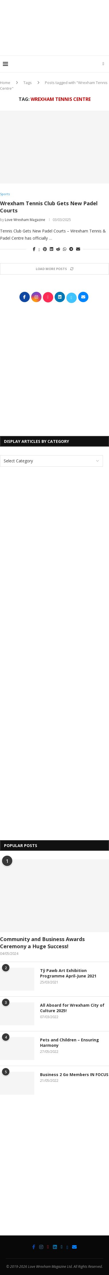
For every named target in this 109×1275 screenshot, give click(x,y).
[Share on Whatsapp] (64, 249)
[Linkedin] (55, 1247)
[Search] (103, 64)
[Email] (74, 1247)
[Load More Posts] (54, 268)
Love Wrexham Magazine (25, 219)
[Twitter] (62, 1247)
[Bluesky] (67, 1247)
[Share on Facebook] (34, 249)
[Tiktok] (48, 1247)
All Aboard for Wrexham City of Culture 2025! (72, 1008)
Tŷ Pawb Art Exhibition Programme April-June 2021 (68, 973)
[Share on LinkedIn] (51, 249)
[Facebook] (33, 1247)
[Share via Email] (78, 249)
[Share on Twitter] (39, 249)
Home (5, 82)
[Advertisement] (56, 44)
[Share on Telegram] (71, 249)
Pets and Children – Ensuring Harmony (69, 1042)
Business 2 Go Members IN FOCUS (74, 1074)
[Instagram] (41, 1247)
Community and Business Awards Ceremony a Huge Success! (42, 943)
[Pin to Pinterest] (45, 249)
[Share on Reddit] (58, 249)
